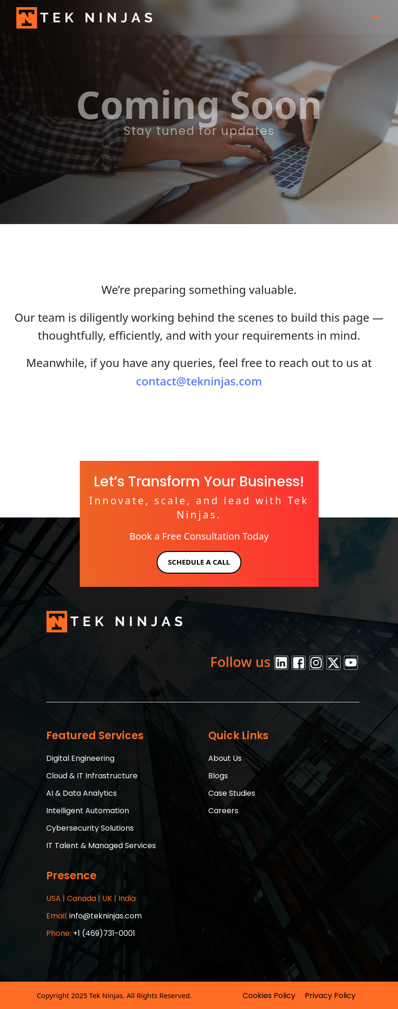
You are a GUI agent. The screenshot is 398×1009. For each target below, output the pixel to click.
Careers (223, 811)
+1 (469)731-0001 (90, 933)
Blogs (218, 776)
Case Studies (231, 793)
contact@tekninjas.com (199, 381)
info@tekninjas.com (94, 916)
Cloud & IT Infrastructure (92, 776)
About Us (225, 758)
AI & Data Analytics (81, 793)
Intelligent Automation (87, 811)
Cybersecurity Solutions (90, 828)
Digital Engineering (80, 758)
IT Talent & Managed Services (101, 846)
